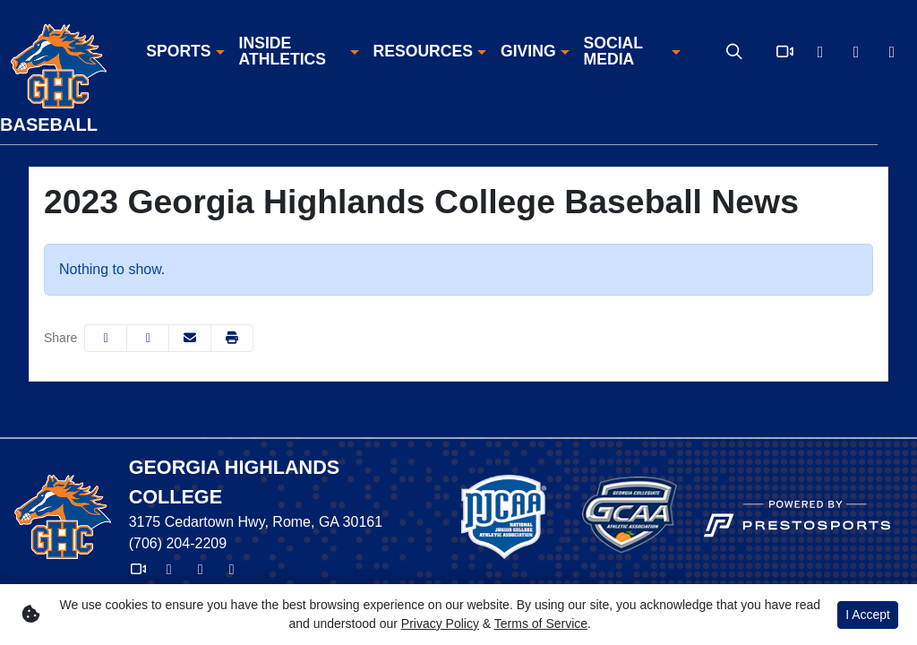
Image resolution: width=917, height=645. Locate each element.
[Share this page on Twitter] (147, 338)
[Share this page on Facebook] (105, 338)
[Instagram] (892, 52)
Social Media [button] (613, 51)
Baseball (49, 124)
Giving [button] (528, 52)
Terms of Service (540, 623)
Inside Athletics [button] (282, 51)
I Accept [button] (867, 614)
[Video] (784, 52)
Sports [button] (178, 52)
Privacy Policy (440, 623)
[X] (820, 52)
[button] (185, 52)
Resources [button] (423, 52)
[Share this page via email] (189, 338)
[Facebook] (856, 52)
